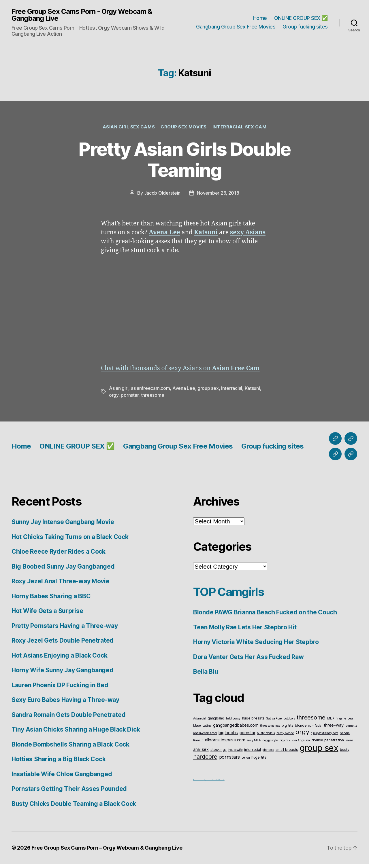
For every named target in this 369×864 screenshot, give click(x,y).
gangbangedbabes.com (236, 725)
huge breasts (253, 718)
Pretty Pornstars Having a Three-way (65, 625)
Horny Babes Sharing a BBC (51, 596)
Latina (207, 726)
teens (349, 740)
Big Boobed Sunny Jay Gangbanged (63, 566)
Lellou (246, 757)
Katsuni (252, 388)
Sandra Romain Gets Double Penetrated (68, 714)
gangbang (216, 718)
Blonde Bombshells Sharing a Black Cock (70, 744)
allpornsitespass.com (225, 739)
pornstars (229, 757)
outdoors (289, 718)
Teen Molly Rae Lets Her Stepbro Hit (245, 627)
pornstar (129, 395)
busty (344, 749)
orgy (113, 395)
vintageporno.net (207, 780)
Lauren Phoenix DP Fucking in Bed (60, 685)
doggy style (270, 740)
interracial (231, 388)
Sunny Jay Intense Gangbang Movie (63, 521)
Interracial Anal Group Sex (218, 780)
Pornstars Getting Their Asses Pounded (69, 788)
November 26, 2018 (218, 193)
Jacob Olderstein (162, 193)
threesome (152, 395)
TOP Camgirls (228, 592)
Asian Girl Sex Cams (129, 127)
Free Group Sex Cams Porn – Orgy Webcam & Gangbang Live (106, 848)
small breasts (287, 749)
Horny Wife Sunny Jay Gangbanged (63, 670)
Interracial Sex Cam (239, 127)
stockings (218, 749)
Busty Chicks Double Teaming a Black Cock (74, 803)
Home (260, 18)
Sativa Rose (274, 718)
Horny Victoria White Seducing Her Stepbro (256, 641)
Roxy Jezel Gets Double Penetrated (63, 640)
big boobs (228, 732)
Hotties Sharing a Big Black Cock (59, 759)
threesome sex (270, 726)
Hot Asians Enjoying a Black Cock (59, 655)
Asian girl (118, 388)
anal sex (201, 749)
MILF (330, 718)
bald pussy (233, 718)
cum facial (315, 726)
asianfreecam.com (150, 388)
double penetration (328, 740)
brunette (351, 726)
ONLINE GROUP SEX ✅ (301, 18)
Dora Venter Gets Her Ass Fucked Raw (248, 656)
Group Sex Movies (184, 127)
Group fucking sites (305, 27)
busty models (266, 733)
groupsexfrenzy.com (324, 733)
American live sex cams (198, 780)
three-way (334, 725)
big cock (285, 740)
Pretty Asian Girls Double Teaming (184, 159)
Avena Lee (183, 388)
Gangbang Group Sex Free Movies (235, 27)
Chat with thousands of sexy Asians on (180, 368)
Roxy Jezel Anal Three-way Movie (61, 581)
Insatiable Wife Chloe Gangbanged (62, 774)
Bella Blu (205, 671)
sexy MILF (254, 740)
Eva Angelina (301, 740)
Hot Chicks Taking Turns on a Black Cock (70, 536)
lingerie (341, 718)
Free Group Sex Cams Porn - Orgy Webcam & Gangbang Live (82, 15)
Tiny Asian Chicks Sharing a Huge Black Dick (76, 729)
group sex (208, 388)
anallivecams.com (205, 733)
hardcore (205, 756)
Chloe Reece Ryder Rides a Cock (59, 551)
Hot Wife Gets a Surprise (47, 610)
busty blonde (285, 733)
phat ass (268, 750)
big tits (287, 725)
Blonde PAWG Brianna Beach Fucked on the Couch (265, 612)
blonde (300, 725)
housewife (235, 750)
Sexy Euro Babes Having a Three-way (65, 699)
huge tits (258, 757)
